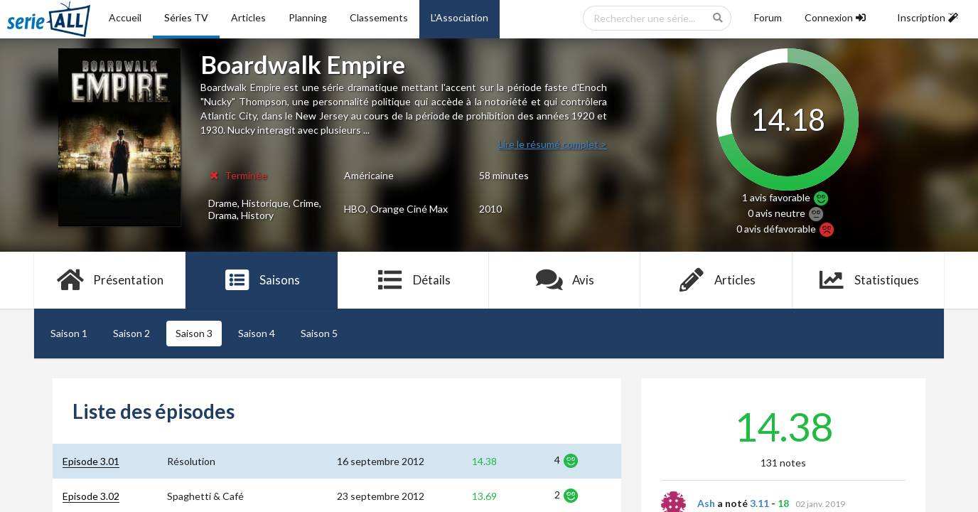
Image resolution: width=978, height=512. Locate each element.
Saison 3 (194, 333)
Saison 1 (68, 333)
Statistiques (868, 280)
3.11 (759, 503)
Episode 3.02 (91, 496)
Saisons (262, 280)
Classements (379, 17)
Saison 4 (256, 333)
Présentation (109, 280)
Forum (768, 17)
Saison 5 (319, 333)
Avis (564, 280)
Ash (706, 503)
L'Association (459, 17)
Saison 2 (131, 333)
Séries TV (186, 17)
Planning (308, 17)
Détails (413, 280)
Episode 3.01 (91, 461)
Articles (248, 17)
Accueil (125, 17)
